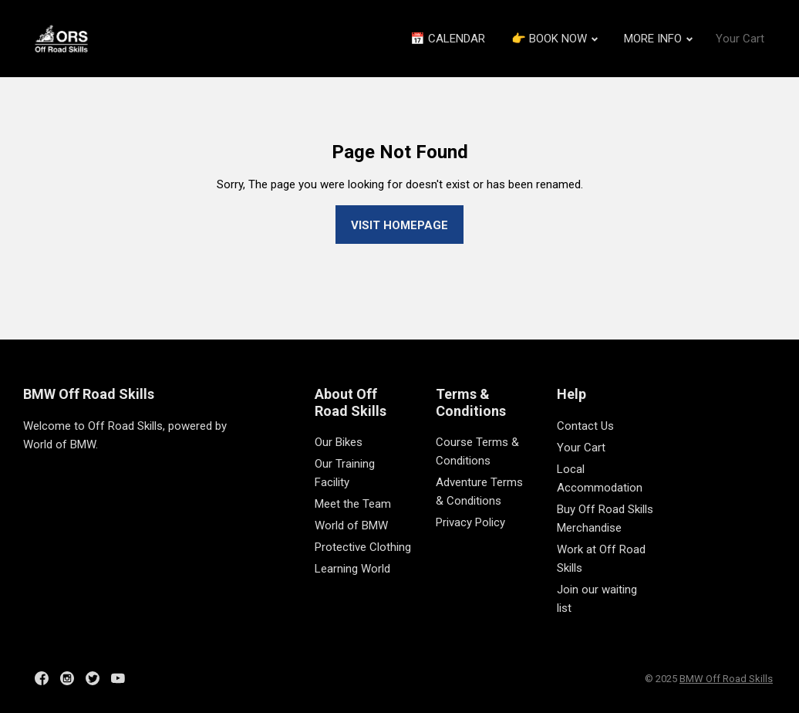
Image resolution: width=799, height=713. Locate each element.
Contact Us (585, 426)
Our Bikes (338, 442)
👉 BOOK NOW (554, 39)
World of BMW (351, 525)
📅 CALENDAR (447, 39)
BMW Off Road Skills (88, 394)
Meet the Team (353, 504)
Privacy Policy (470, 522)
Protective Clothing (363, 547)
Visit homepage (399, 225)
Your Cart (740, 39)
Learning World (352, 569)
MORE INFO (658, 39)
